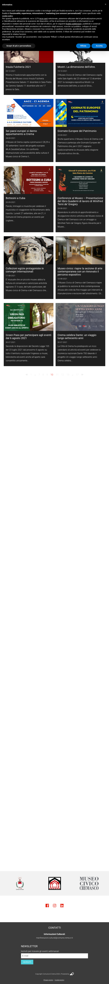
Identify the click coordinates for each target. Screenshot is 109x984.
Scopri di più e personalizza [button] (18, 46)
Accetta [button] (99, 46)
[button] (105, 4)
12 (62, 374)
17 (77, 374)
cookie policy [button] (7, 16)
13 (68, 374)
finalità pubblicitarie (73, 24)
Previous (6, 883)
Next (103, 883)
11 (57, 374)
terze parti (43, 18)
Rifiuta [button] (83, 46)
